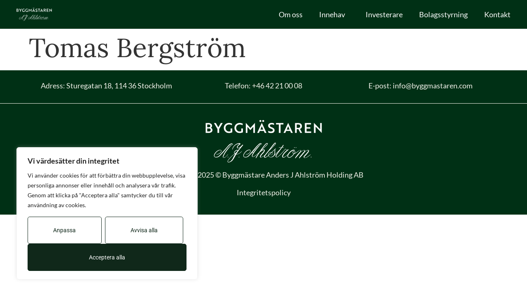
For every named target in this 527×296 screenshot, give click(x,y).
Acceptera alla (107, 257)
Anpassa (64, 230)
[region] (107, 213)
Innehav (334, 14)
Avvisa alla (144, 230)
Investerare (384, 14)
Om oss (291, 14)
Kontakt (497, 14)
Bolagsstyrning (443, 14)
